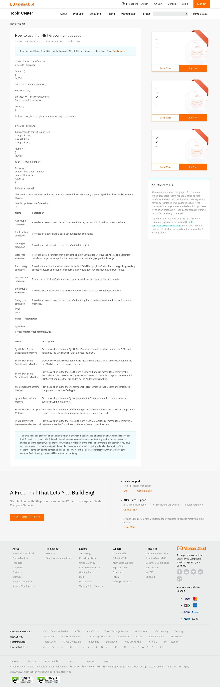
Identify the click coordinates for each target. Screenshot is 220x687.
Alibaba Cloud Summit (24, 586)
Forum (116, 577)
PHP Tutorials (171, 641)
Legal (71, 661)
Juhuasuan (61, 666)
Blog (81, 577)
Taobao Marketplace (36, 666)
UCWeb (151, 666)
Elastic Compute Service (55, 631)
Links (105, 661)
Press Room (152, 567)
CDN (77, 631)
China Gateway (87, 562)
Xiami (168, 666)
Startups (17, 577)
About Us (31, 661)
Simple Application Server (59, 558)
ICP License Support (89, 567)
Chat (125, 490)
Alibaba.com (87, 666)
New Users (176, 636)
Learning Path (156, 636)
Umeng (160, 666)
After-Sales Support (123, 562)
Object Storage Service (116, 631)
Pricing (111, 13)
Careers (14, 661)
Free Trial (50, 553)
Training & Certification (91, 586)
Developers (111, 641)
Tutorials (152, 641)
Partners (146, 13)
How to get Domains (99, 636)
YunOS (123, 666)
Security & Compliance (157, 562)
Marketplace (128, 13)
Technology (85, 553)
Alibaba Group (17, 666)
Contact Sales (200, 14)
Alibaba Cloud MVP (156, 558)
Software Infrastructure (130, 636)
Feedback (118, 572)
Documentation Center (157, 553)
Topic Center (49, 641)
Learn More (165, 68)
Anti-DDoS (92, 631)
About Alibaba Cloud (23, 553)
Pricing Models (20, 558)
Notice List (88, 661)
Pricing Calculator (122, 581)
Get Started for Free (27, 517)
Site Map (150, 577)
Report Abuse (120, 567)
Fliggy (115, 666)
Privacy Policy (52, 661)
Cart (158, 3)
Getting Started (87, 572)
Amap (143, 666)
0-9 (161, 647)
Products (78, 13)
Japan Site (48, 636)
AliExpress (74, 666)
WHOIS (149, 572)
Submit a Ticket (120, 558)
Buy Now (192, 68)
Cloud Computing (72, 641)
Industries (94, 641)
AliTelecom (133, 666)
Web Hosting (161, 631)
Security (179, 631)
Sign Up (201, 4)
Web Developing (133, 641)
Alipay (186, 666)
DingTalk (177, 666)
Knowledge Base (87, 558)
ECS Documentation (72, 636)
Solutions (95, 13)
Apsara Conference (22, 581)
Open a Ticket (130, 509)
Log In (185, 4)
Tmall (51, 666)
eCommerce (141, 631)
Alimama (106, 666)
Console (172, 4)
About (63, 13)
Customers (18, 567)
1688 (97, 666)
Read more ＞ (119, 51)
